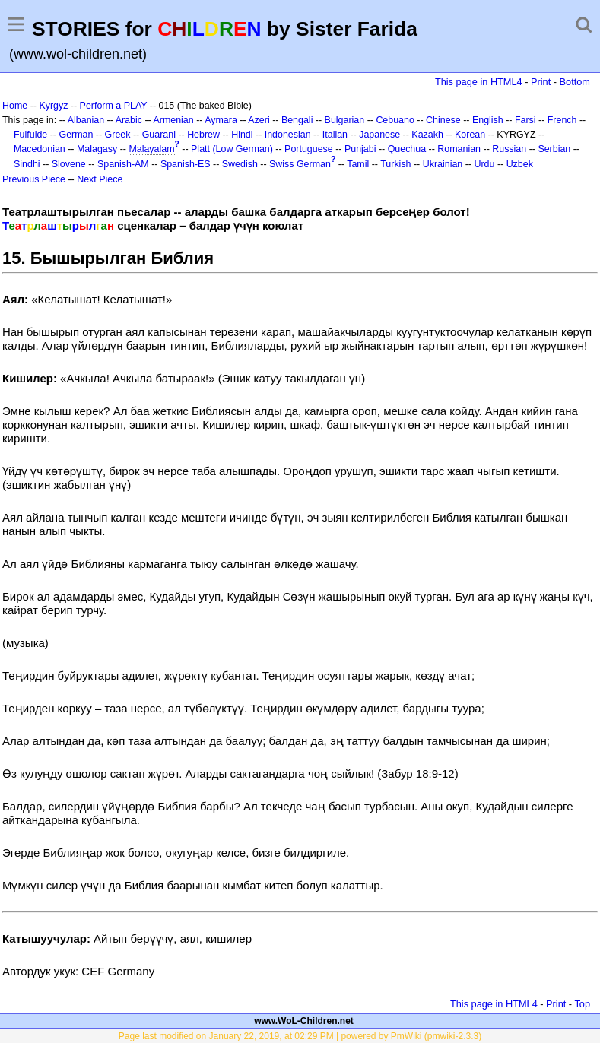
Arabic (129, 120)
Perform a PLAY (114, 105)
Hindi (241, 134)
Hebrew (203, 134)
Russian (509, 149)
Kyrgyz (53, 105)
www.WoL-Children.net (304, 1021)
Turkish (395, 164)
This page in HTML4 (478, 81)
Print (541, 81)
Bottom (575, 81)
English (487, 120)
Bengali (297, 120)
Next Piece (99, 179)
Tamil (358, 164)
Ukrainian (443, 164)
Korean (470, 134)
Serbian (554, 149)
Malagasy (97, 149)
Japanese (379, 134)
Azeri (258, 120)
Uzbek (519, 164)
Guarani (159, 134)
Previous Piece (33, 179)
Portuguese (308, 149)
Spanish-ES (185, 164)
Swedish (240, 164)
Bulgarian (345, 120)
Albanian (86, 120)
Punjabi (360, 149)
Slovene (69, 164)
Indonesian (288, 134)
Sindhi (27, 164)
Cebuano (395, 120)
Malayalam (151, 149)
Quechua (407, 149)
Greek (118, 134)
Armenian (173, 120)
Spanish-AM (123, 164)
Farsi (525, 120)
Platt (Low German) (232, 149)
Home (14, 105)
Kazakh (427, 134)
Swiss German (300, 164)
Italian (335, 134)
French (562, 120)
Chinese (443, 120)
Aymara (221, 120)
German (76, 134)
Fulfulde (30, 134)
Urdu (484, 164)
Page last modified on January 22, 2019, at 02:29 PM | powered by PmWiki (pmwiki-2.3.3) (300, 1036)
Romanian (459, 149)
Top (582, 1004)
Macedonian (39, 149)
